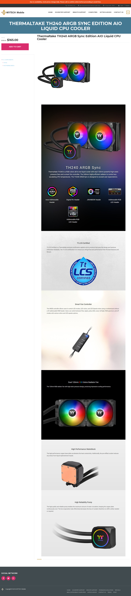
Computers (92, 12)
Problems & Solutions (106, 590)
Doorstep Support (62, 12)
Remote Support (79, 12)
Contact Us (118, 12)
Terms (109, 592)
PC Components (7, 59)
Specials (117, 590)
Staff (115, 592)
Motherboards (9, 65)
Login (120, 5)
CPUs (5, 62)
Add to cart (15, 47)
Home (50, 12)
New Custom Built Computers (76, 592)
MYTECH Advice (105, 12)
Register (127, 5)
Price (3, 37)
